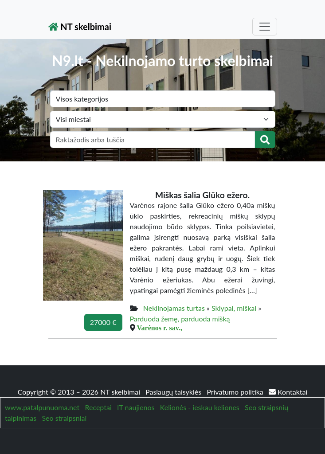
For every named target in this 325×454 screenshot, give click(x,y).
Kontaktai (288, 391)
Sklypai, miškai (233, 308)
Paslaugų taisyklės (174, 391)
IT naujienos (135, 407)
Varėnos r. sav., (159, 327)
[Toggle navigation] (264, 26)
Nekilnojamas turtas (174, 308)
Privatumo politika (236, 391)
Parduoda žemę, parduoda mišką (180, 318)
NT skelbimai (80, 26)
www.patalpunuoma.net (42, 407)
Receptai (98, 407)
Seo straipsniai (64, 418)
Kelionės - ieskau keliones (199, 407)
